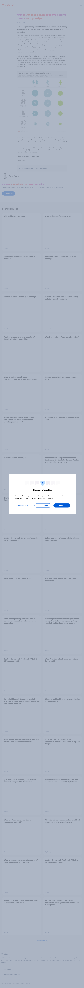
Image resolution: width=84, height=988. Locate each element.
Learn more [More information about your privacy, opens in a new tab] (50, 498)
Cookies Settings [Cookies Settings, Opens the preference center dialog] (21, 505)
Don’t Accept (43, 505)
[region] (42, 494)
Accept (62, 505)
